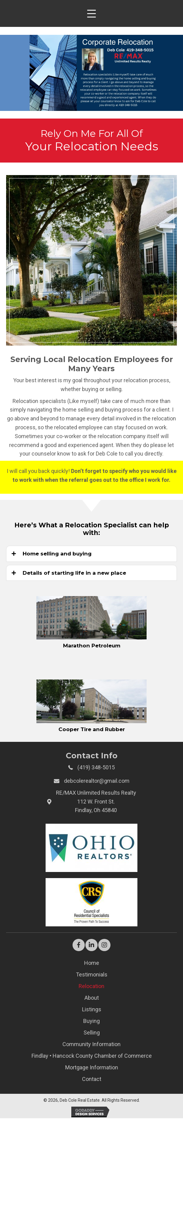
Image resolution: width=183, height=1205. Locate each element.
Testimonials (91, 974)
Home (91, 963)
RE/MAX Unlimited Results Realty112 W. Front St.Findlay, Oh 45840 (96, 801)
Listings (91, 1009)
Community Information (91, 1044)
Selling (92, 1032)
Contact (91, 1079)
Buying (91, 1021)
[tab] (91, 554)
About (91, 997)
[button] (79, 945)
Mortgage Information (91, 1067)
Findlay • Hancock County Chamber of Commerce (92, 1056)
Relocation (91, 986)
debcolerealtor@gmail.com (96, 781)
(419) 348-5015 (96, 767)
